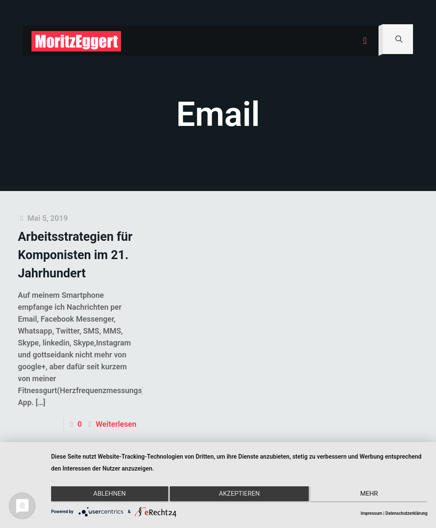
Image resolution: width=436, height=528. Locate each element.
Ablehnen (107, 495)
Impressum (371, 513)
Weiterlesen (116, 424)
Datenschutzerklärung (406, 513)
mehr (372, 495)
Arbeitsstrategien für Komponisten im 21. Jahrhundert (75, 254)
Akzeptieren (239, 495)
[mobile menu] (365, 41)
